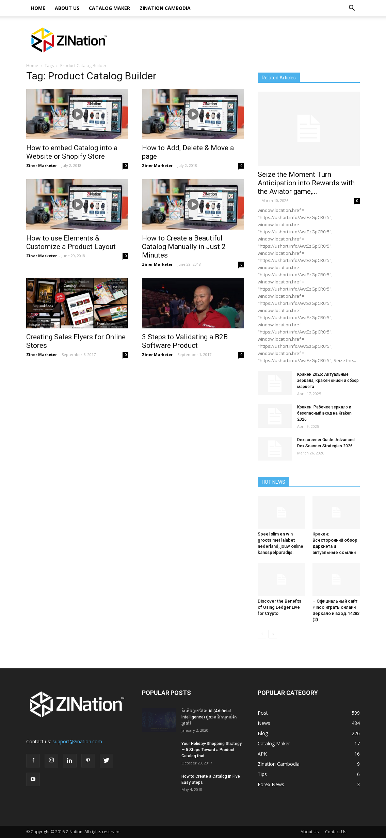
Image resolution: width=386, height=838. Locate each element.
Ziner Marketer (41, 165)
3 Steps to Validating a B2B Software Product (185, 341)
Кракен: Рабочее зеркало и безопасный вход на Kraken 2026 (324, 413)
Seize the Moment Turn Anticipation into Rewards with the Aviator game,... (306, 183)
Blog (263, 733)
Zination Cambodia (165, 8)
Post (263, 713)
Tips (262, 774)
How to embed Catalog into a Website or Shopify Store (71, 152)
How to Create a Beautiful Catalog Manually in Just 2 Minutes (184, 246)
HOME (38, 8)
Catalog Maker (109, 8)
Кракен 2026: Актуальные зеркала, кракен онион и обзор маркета (328, 380)
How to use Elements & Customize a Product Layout (71, 242)
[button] (351, 8)
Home (32, 65)
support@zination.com (77, 741)
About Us (67, 8)
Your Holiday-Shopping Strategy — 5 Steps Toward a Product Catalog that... (211, 749)
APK (262, 753)
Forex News (271, 784)
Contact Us (335, 832)
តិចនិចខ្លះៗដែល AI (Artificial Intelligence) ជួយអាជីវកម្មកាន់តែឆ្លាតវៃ (209, 717)
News (264, 723)
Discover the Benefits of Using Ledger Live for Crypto (279, 607)
